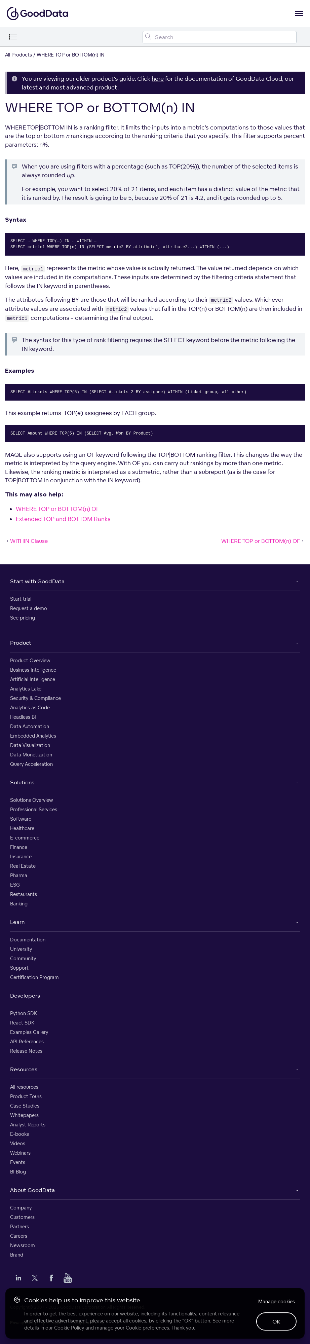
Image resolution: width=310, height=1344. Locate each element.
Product (20, 642)
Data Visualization (30, 745)
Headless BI (23, 717)
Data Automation (29, 726)
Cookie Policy (69, 1328)
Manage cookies (276, 1301)
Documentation (27, 939)
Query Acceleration (31, 764)
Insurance (21, 856)
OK (276, 1321)
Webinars (20, 1153)
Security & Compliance (35, 698)
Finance (18, 847)
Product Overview (30, 660)
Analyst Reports (27, 1124)
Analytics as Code (30, 707)
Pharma (18, 875)
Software (20, 819)
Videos (17, 1143)
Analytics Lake (25, 689)
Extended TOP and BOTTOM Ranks (63, 518)
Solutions (22, 782)
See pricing (22, 618)
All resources (24, 1087)
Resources (23, 1069)
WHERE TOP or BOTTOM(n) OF (58, 508)
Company (21, 1207)
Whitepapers (24, 1115)
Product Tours (26, 1096)
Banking (19, 903)
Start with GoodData (37, 581)
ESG (15, 885)
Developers (25, 995)
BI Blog (18, 1171)
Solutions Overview (31, 800)
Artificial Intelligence (32, 679)
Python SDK (23, 1013)
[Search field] (220, 37)
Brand (16, 1255)
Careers (18, 1236)
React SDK (22, 1022)
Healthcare (22, 828)
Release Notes (26, 1051)
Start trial (20, 599)
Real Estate (23, 866)
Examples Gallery (29, 1032)
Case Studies (24, 1106)
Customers (22, 1217)
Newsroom (22, 1245)
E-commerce (24, 838)
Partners (19, 1226)
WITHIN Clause (26, 540)
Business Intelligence (33, 670)
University (21, 949)
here (158, 78)
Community (23, 958)
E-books (19, 1134)
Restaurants (23, 894)
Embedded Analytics (33, 736)
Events (17, 1162)
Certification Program (34, 977)
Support (19, 968)
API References (27, 1041)
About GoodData (32, 1190)
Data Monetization (31, 754)
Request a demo (28, 608)
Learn (17, 922)
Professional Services (33, 809)
